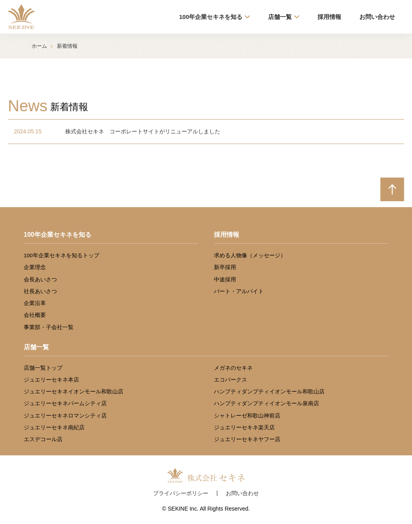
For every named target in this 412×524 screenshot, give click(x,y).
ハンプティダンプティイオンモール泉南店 (266, 403)
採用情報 (329, 16)
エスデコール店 (43, 439)
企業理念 (35, 267)
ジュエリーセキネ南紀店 (54, 427)
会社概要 (35, 315)
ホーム (39, 46)
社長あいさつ (40, 291)
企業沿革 (35, 303)
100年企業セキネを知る (210, 16)
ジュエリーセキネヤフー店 (247, 439)
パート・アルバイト (239, 291)
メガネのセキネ (233, 368)
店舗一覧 (280, 16)
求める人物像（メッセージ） (250, 255)
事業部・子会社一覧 (49, 327)
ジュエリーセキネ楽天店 (244, 427)
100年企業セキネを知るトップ (61, 255)
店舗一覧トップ (43, 368)
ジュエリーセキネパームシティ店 (65, 403)
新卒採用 (225, 267)
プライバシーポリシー (180, 493)
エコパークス (230, 380)
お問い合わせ (377, 16)
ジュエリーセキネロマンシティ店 (65, 416)
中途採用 (225, 280)
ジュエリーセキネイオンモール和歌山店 (73, 392)
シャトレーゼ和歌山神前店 (247, 416)
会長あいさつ (40, 280)
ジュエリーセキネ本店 (51, 380)
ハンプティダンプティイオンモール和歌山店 (269, 392)
